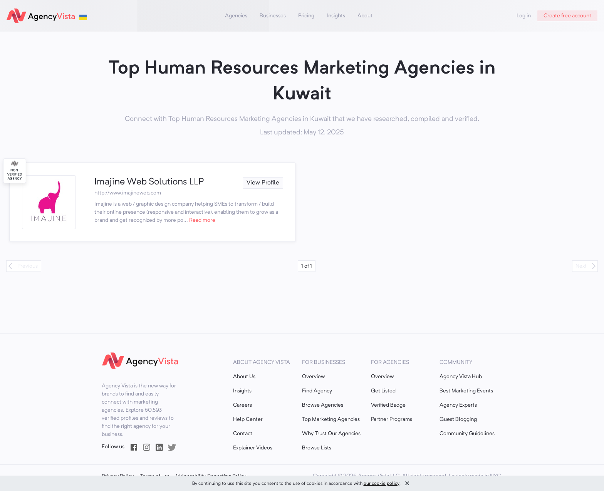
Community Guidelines (467, 433)
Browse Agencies (322, 405)
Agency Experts (458, 405)
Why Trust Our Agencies (331, 433)
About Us (244, 376)
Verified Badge (388, 405)
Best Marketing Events (466, 391)
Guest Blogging (458, 419)
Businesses (273, 15)
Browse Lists (316, 448)
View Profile (263, 183)
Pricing (306, 15)
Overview (313, 376)
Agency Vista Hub (461, 376)
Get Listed (383, 391)
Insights (336, 15)
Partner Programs (391, 419)
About (364, 15)
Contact (242, 433)
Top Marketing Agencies (331, 419)
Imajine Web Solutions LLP (149, 182)
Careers (242, 405)
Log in (524, 15)
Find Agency (317, 391)
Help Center (248, 419)
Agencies (236, 15)
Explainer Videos (252, 448)
